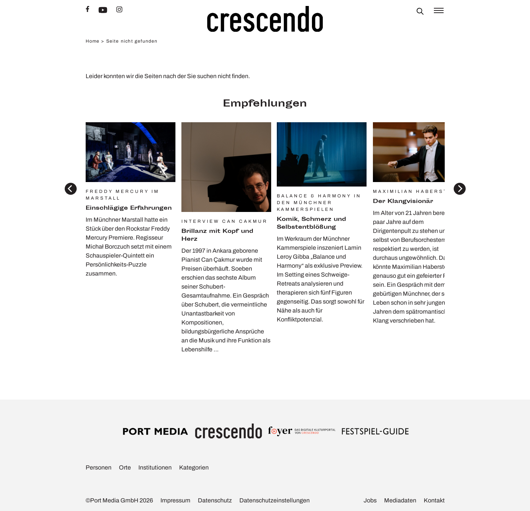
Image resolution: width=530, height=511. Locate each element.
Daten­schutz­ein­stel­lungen (274, 500)
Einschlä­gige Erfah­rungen (129, 208)
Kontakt (434, 500)
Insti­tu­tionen (155, 467)
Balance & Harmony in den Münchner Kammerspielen (319, 202)
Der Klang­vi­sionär (403, 201)
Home (93, 41)
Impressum (175, 500)
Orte (125, 467)
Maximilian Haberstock (417, 191)
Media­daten (400, 500)
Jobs (370, 500)
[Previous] (71, 189)
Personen (98, 467)
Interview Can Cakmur (224, 221)
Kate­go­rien (194, 467)
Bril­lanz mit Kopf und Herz (217, 235)
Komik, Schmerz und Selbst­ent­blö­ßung (311, 223)
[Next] (460, 189)
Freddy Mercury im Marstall (122, 195)
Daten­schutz (215, 500)
